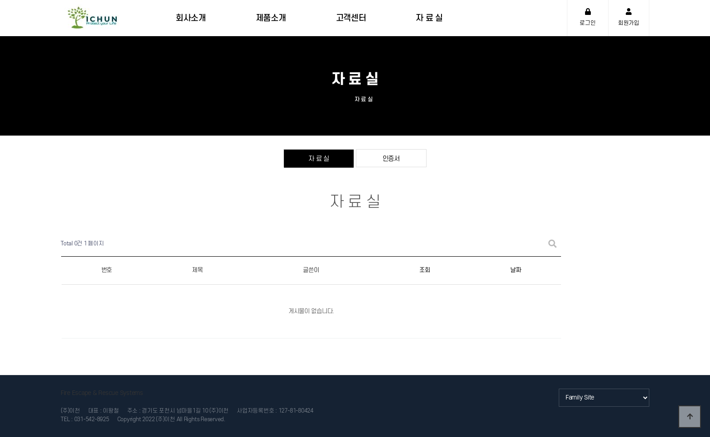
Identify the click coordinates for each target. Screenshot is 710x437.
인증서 (391, 158)
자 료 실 (318, 158)
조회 (424, 270)
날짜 (515, 270)
